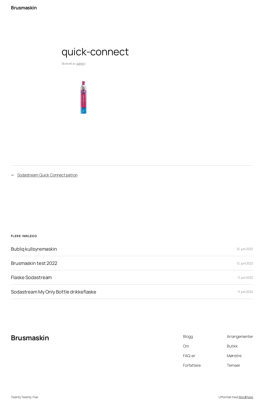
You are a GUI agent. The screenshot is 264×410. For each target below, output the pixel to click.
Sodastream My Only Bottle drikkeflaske (53, 291)
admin (80, 63)
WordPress (245, 397)
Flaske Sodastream (31, 277)
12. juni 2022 (245, 249)
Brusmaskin (23, 7)
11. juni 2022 (245, 277)
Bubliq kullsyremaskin (34, 249)
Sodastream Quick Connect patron (47, 174)
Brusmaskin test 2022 (34, 263)
